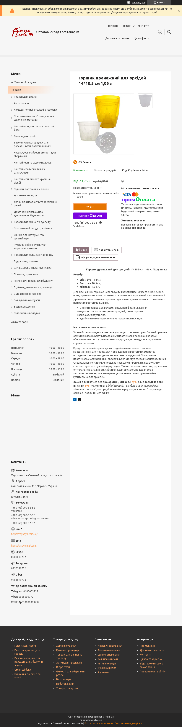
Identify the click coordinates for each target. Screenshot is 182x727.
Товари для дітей (24, 136)
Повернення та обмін (152, 671)
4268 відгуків (138, 2)
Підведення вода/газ (27, 313)
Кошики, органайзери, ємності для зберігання (35, 154)
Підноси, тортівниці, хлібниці (31, 189)
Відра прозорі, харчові (27, 293)
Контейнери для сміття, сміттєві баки (34, 128)
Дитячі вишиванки (109, 654)
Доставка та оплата (117, 38)
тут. (134, 381)
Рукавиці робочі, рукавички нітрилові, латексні (30, 246)
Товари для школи (25, 96)
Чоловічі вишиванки (110, 645)
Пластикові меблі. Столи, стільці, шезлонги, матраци (34, 118)
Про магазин (147, 645)
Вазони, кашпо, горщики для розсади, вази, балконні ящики (32, 144)
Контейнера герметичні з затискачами (29, 171)
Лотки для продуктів (69, 662)
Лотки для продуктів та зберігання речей (35, 203)
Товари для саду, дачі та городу (33, 254)
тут (87, 385)
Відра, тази (63, 667)
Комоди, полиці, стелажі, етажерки (35, 109)
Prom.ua (109, 716)
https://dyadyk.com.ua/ (24, 533)
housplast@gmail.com (24, 545)
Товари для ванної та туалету (32, 221)
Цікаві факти (141, 38)
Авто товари (19, 322)
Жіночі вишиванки (109, 650)
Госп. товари (63, 679)
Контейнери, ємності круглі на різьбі (32, 181)
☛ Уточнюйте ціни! (23, 82)
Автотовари (21, 103)
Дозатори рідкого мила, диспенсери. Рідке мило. (29, 213)
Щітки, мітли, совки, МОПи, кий (32, 267)
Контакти (143, 25)
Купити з (90, 215)
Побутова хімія (65, 683)
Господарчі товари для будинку (33, 280)
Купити (90, 206)
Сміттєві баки (22, 669)
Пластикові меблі (25, 645)
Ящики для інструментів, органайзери (29, 236)
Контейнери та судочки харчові (33, 162)
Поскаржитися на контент (98, 723)
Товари (127, 25)
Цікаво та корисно (151, 659)
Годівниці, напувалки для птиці (33, 287)
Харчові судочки (66, 645)
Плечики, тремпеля (26, 274)
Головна (113, 25)
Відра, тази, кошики (26, 261)
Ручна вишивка (107, 667)
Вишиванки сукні (108, 659)
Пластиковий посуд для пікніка (33, 228)
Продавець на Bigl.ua (91, 720)
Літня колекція (107, 663)
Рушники (103, 672)
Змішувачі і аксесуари (27, 300)
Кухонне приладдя (25, 195)
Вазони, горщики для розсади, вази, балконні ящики (28, 662)
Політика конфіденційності (129, 723)
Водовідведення (24, 306)
